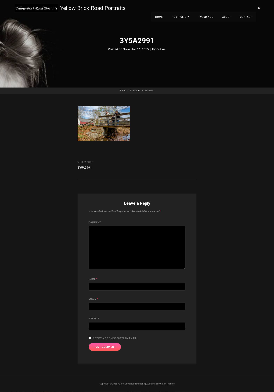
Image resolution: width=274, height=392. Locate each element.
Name (93, 279)
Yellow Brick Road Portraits (94, 8)
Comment (95, 222)
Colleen (162, 49)
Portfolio (184, 8)
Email (93, 299)
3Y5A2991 (135, 90)
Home (166, 8)
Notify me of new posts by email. (115, 338)
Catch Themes (167, 384)
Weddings (210, 8)
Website (94, 319)
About (228, 8)
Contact (247, 8)
